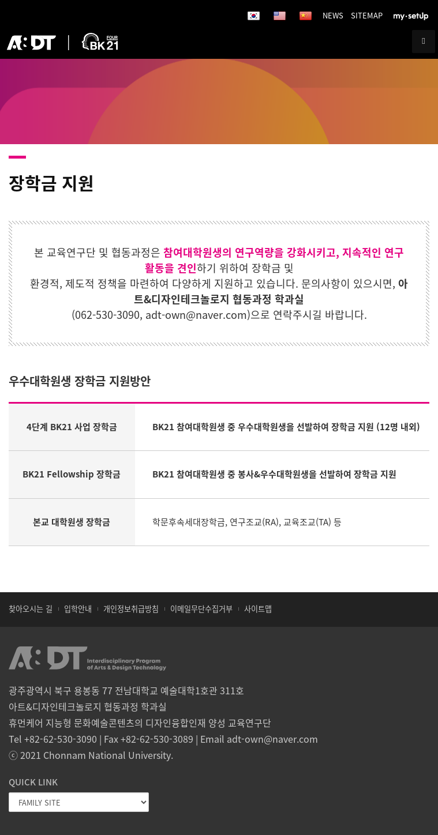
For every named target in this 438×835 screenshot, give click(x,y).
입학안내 (78, 608)
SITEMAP (367, 15)
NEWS (333, 15)
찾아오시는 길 (31, 608)
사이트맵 (258, 608)
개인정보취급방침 (131, 608)
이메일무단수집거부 (201, 608)
